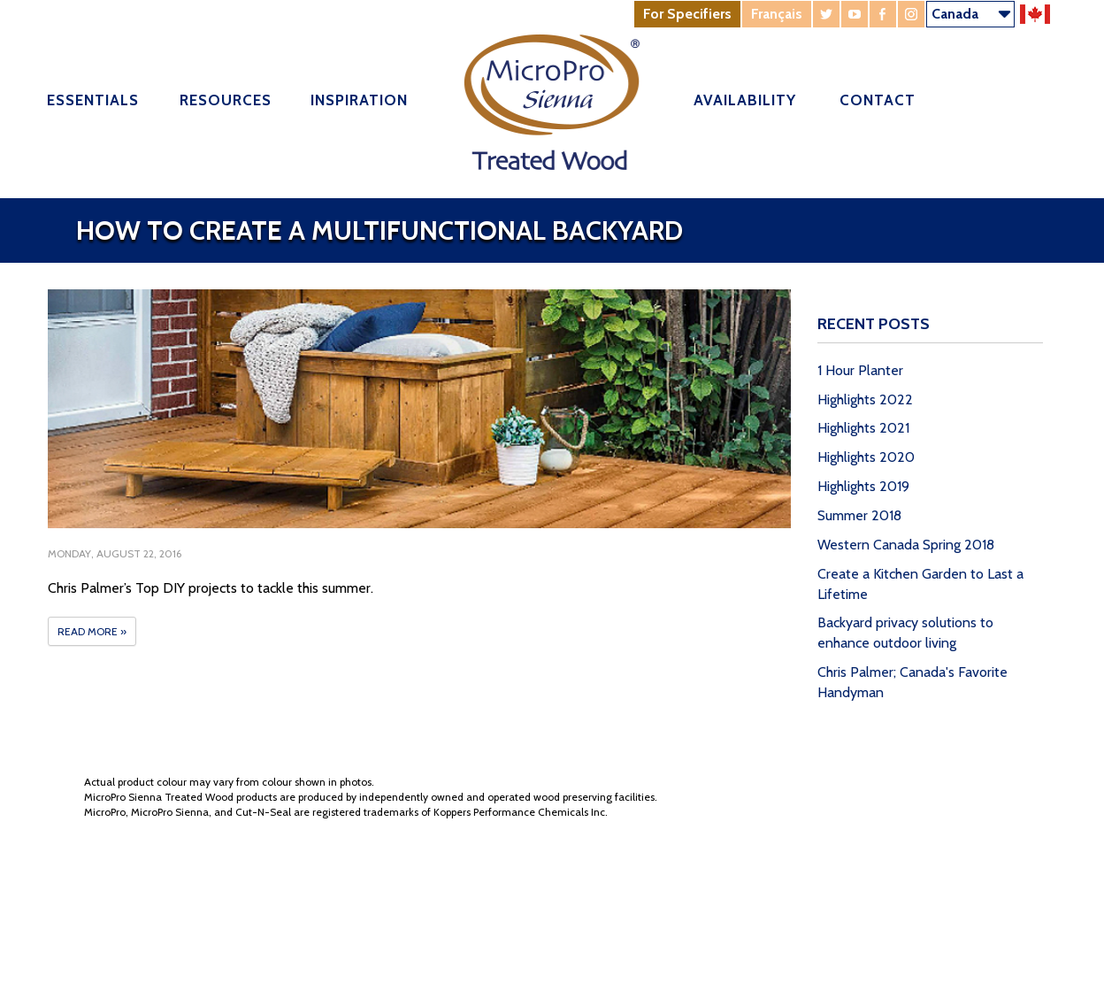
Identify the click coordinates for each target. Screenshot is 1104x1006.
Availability (745, 100)
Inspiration (359, 100)
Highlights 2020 (866, 457)
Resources (226, 100)
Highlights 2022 (865, 399)
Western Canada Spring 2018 (905, 544)
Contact (878, 100)
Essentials (93, 100)
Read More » (92, 631)
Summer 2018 (859, 515)
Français (776, 13)
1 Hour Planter (860, 370)
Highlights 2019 (863, 486)
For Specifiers (687, 13)
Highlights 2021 (863, 427)
